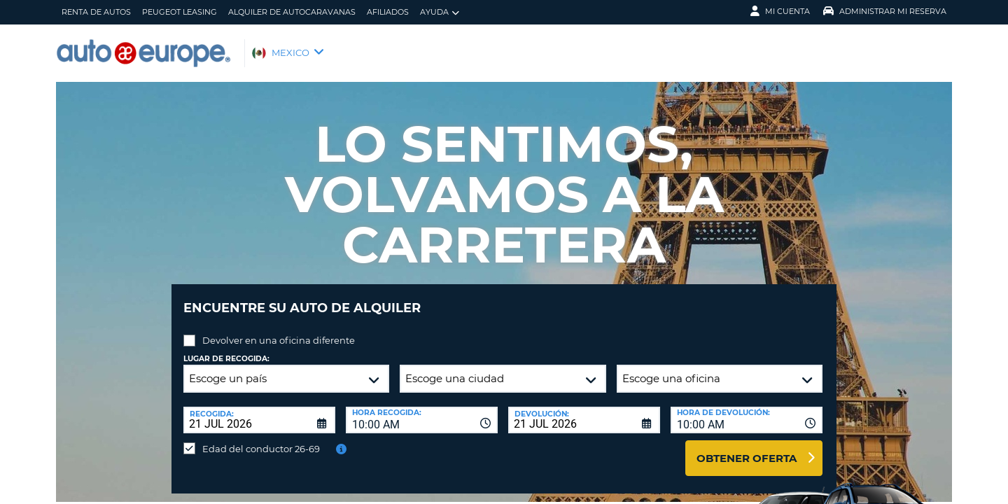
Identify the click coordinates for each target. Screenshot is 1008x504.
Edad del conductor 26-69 (261, 438)
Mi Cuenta (780, 11)
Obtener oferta (746, 447)
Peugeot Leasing (179, 12)
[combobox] (421, 409)
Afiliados (388, 12)
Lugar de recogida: (226, 348)
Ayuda (439, 12)
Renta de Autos (96, 12)
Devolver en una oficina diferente (278, 329)
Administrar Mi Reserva (884, 11)
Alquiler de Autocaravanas (292, 12)
